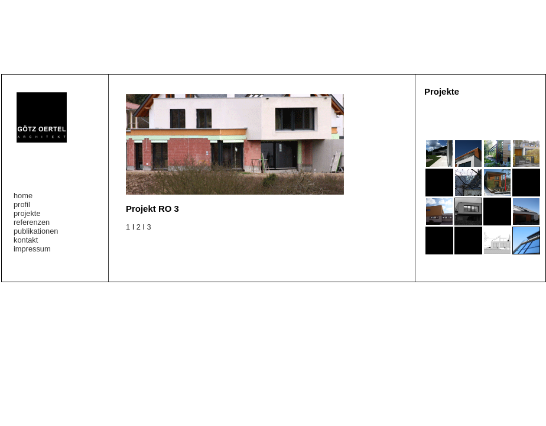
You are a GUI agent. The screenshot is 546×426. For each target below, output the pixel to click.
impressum (32, 248)
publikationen (36, 231)
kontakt (26, 239)
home (23, 195)
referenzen (32, 222)
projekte (27, 213)
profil (22, 204)
